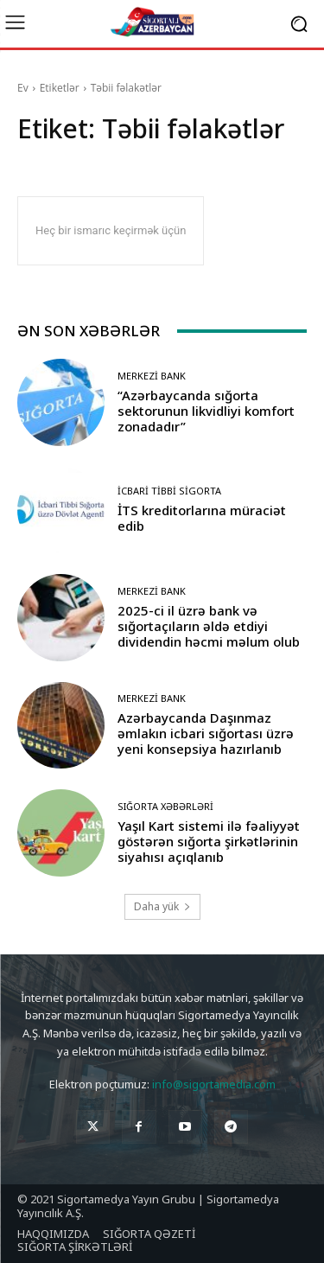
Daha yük (162, 906)
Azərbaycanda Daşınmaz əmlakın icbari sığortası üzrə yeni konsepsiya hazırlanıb (206, 733)
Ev (23, 87)
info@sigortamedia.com (214, 1084)
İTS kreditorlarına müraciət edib (202, 517)
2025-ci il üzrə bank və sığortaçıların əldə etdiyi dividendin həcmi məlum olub (209, 626)
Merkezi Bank (152, 375)
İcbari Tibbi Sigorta (169, 490)
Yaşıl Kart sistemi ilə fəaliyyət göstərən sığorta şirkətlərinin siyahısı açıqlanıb (209, 841)
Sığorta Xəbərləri (165, 806)
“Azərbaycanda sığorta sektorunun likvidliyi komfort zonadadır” (206, 410)
